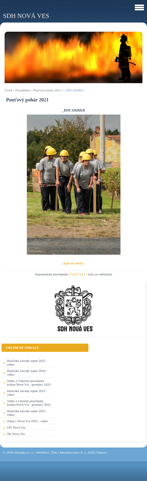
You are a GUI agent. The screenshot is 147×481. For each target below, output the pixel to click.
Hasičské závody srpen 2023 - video (27, 392)
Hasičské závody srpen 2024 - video (27, 372)
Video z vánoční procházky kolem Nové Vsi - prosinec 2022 (29, 402)
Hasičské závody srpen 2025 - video (27, 362)
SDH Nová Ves (26, 15)
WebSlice (42, 452)
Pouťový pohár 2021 (47, 90)
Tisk (54, 452)
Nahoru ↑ (102, 452)
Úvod (8, 90)
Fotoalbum (22, 90)
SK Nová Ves (16, 434)
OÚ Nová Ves (16, 427)
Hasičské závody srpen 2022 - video (27, 412)
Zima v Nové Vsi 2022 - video (27, 421)
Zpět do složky (73, 263)
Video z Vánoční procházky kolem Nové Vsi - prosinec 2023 (29, 382)
